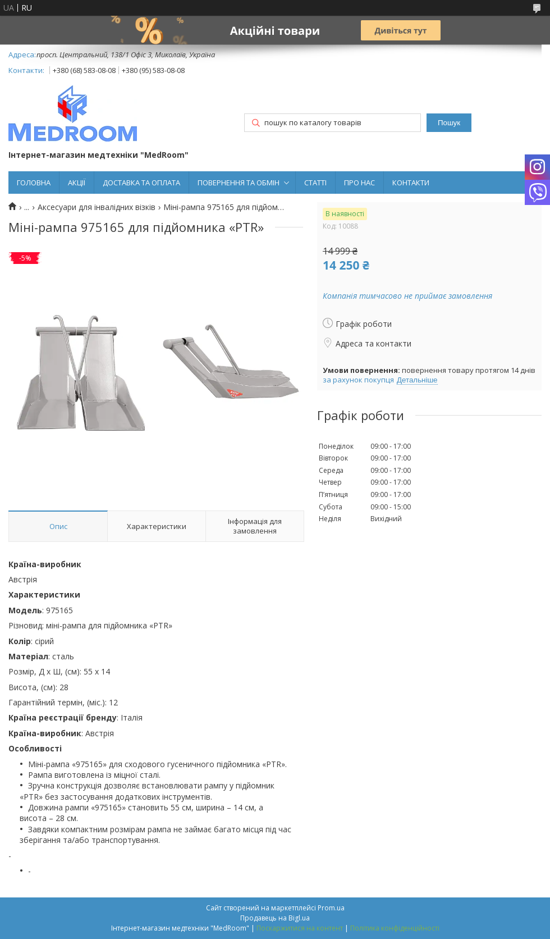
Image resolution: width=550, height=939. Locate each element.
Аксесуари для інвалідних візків (96, 207)
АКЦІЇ (76, 182)
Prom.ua (331, 908)
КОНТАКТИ (410, 182)
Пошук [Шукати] (449, 122)
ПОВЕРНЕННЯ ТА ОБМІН (238, 182)
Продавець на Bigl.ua (275, 918)
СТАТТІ (315, 182)
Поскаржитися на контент (299, 928)
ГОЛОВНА (34, 182)
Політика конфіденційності (394, 928)
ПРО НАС (359, 182)
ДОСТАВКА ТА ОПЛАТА (141, 182)
